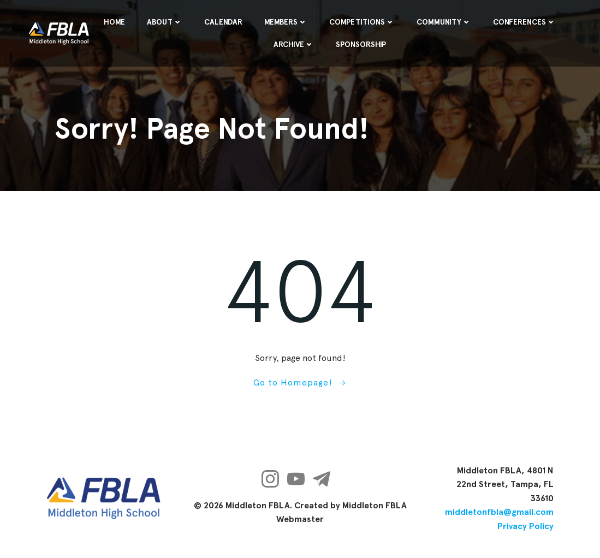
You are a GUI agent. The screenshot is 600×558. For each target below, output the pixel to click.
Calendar (223, 22)
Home (114, 22)
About (164, 22)
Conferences (524, 22)
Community (444, 22)
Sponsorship (361, 44)
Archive (294, 44)
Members (285, 22)
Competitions (362, 22)
